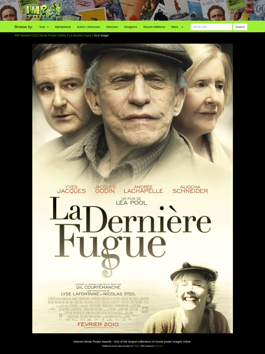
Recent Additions (154, 27)
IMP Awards (22, 35)
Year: (44, 27)
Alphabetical (63, 27)
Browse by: (23, 27)
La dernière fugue (81, 35)
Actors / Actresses (88, 27)
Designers (130, 27)
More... (177, 27)
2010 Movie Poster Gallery (49, 35)
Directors (112, 27)
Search (240, 27)
